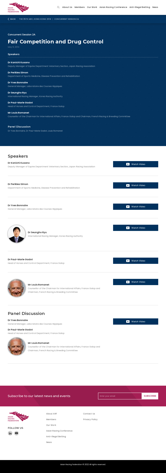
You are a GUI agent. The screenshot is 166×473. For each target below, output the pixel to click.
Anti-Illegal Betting (139, 7)
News (155, 7)
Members (80, 7)
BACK (13, 19)
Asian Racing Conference (113, 7)
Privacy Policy (90, 419)
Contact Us (89, 413)
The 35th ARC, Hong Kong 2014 (35, 19)
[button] (67, 7)
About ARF (51, 413)
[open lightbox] (135, 164)
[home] (19, 7)
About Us (67, 7)
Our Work (92, 7)
